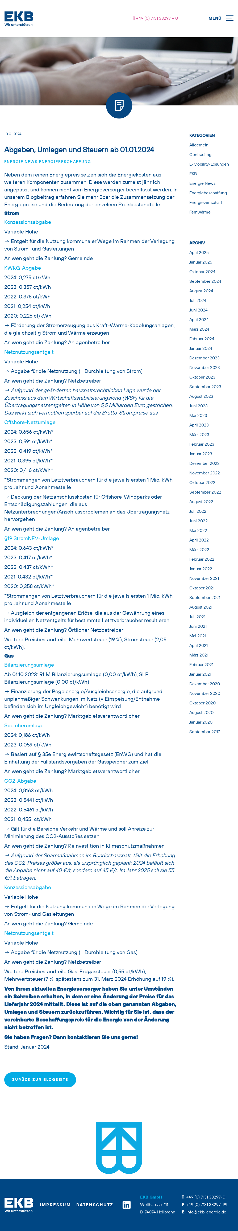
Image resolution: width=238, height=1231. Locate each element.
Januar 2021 (200, 674)
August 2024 (201, 291)
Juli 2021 (197, 617)
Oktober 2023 (202, 377)
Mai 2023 (198, 416)
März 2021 (198, 655)
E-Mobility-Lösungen (209, 164)
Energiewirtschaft (205, 203)
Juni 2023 (198, 406)
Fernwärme (200, 212)
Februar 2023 (201, 444)
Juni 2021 (198, 627)
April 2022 (199, 540)
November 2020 (204, 694)
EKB (193, 174)
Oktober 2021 (201, 588)
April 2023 (199, 425)
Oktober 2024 (202, 272)
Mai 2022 (198, 531)
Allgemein (198, 145)
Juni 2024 (198, 310)
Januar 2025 (200, 262)
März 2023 (199, 435)
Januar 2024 (200, 349)
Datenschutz (94, 1205)
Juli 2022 (197, 512)
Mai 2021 (197, 636)
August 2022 (201, 502)
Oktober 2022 (202, 483)
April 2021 (198, 646)
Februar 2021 (201, 665)
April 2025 (199, 253)
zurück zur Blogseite (40, 1080)
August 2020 (201, 713)
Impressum (55, 1205)
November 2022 (204, 473)
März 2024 (199, 329)
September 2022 (205, 492)
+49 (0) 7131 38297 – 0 (156, 19)
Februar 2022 (201, 559)
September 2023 (205, 387)
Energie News (21, 162)
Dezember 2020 (204, 684)
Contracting (200, 155)
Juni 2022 (198, 521)
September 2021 (204, 598)
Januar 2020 (200, 722)
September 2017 (204, 732)
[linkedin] (126, 1205)
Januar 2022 (200, 569)
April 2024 (199, 320)
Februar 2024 (201, 339)
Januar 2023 (200, 454)
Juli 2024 (197, 301)
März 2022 (199, 550)
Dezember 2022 (204, 464)
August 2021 (200, 607)
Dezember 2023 (204, 358)
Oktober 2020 (202, 703)
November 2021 (204, 579)
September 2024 (205, 282)
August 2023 (201, 397)
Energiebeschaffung (65, 162)
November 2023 (204, 368)
